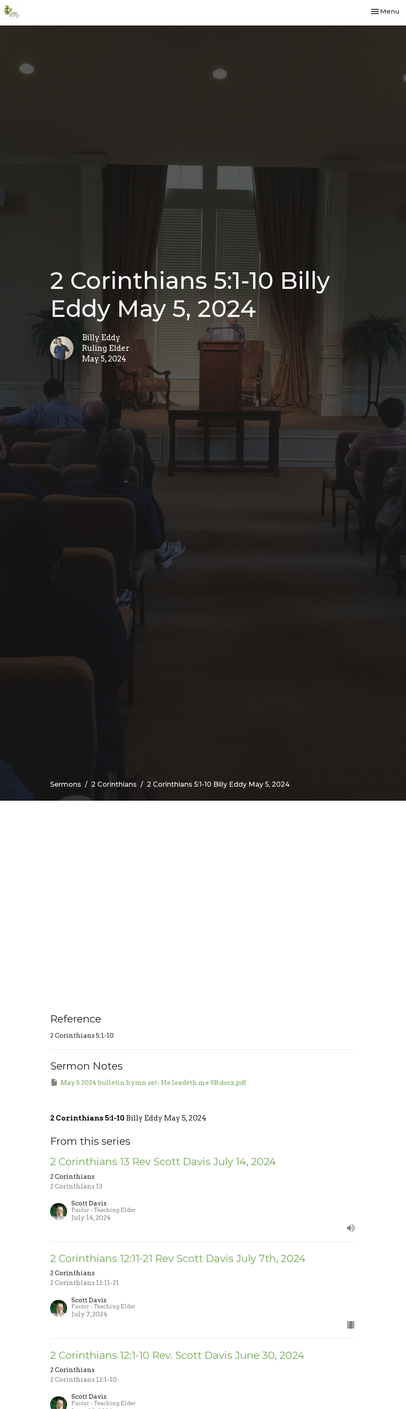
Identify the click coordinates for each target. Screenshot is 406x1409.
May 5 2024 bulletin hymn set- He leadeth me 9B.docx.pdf (148, 1082)
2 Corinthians (114, 784)
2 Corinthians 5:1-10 (87, 1118)
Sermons (65, 784)
